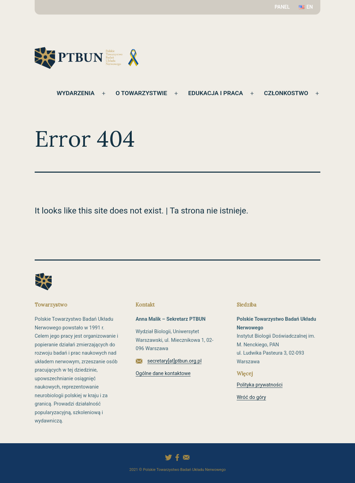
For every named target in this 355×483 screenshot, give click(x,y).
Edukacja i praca (214, 93)
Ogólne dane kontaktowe (163, 373)
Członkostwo (285, 93)
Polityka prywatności (260, 385)
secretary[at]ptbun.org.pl (174, 361)
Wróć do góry (251, 397)
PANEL (282, 7)
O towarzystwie (139, 93)
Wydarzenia (72, 93)
